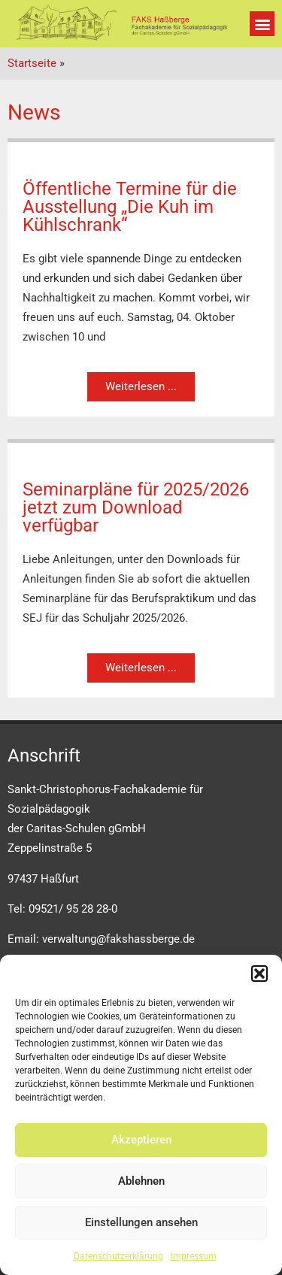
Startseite (32, 63)
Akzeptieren (141, 1139)
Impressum (194, 1256)
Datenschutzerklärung (118, 1256)
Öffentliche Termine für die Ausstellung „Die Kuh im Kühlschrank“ (130, 206)
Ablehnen (141, 1181)
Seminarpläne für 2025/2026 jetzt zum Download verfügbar (136, 507)
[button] (259, 973)
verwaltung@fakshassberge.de (118, 939)
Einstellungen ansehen (141, 1222)
